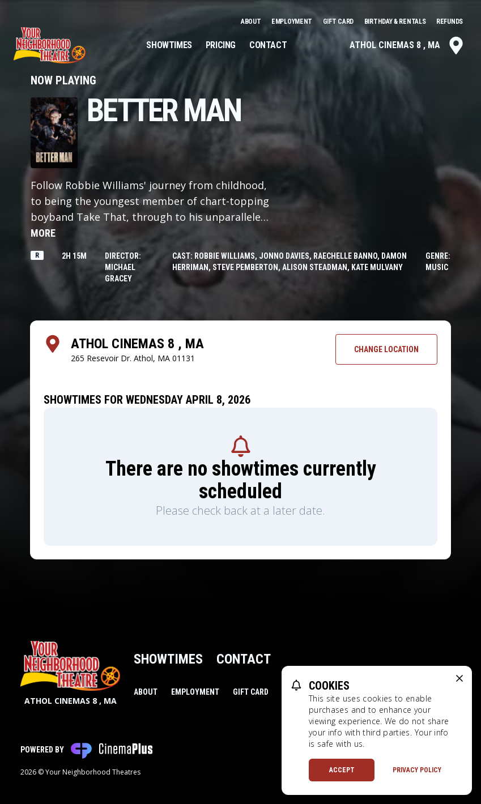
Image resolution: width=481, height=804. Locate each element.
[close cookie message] (459, 678)
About (251, 21)
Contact (268, 45)
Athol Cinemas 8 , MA (407, 45)
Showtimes (168, 45)
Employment (292, 21)
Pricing (221, 45)
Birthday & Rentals (395, 21)
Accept (342, 770)
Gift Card (339, 21)
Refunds (449, 21)
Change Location (386, 349)
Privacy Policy (417, 770)
